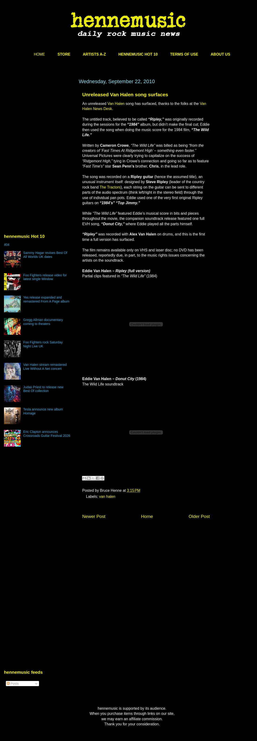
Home (147, 516)
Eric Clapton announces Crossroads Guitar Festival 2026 (46, 434)
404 (6, 244)
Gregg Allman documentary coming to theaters (43, 322)
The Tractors (110, 187)
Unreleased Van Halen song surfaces (125, 94)
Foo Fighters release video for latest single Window (45, 277)
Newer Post (93, 516)
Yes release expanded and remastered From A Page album (46, 299)
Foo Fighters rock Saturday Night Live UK (43, 344)
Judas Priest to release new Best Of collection (43, 389)
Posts (13, 683)
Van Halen (116, 104)
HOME (39, 54)
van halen (107, 497)
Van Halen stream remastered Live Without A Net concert (45, 366)
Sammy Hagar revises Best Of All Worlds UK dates (45, 255)
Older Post (199, 516)
